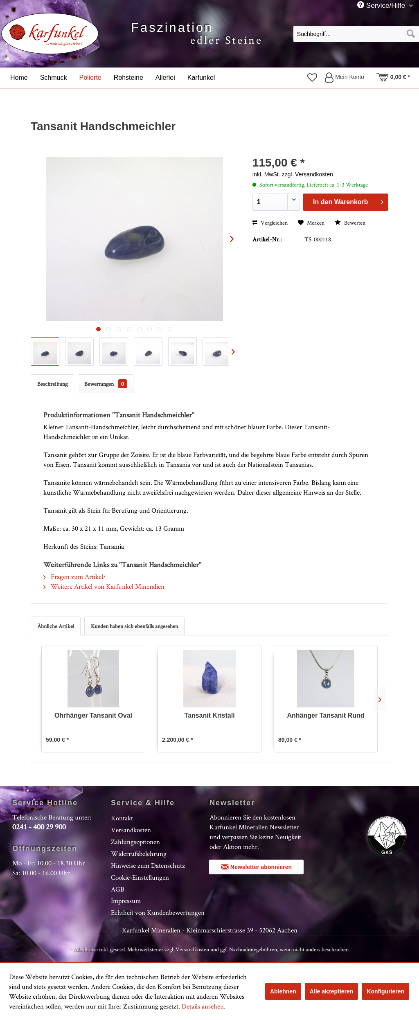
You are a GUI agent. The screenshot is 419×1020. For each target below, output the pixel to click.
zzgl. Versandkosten (307, 174)
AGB (117, 889)
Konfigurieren (385, 991)
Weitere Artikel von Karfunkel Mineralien (103, 586)
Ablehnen (283, 991)
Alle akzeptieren (332, 991)
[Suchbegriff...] (356, 34)
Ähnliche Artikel (55, 626)
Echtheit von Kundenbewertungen (158, 912)
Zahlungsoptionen (135, 841)
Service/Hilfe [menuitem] (382, 5)
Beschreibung (52, 383)
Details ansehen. (203, 1006)
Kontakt (122, 817)
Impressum (126, 900)
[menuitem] (356, 33)
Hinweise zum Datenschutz (148, 865)
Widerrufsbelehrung (139, 853)
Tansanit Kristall (209, 715)
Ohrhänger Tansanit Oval (93, 715)
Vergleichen (270, 222)
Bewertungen (105, 383)
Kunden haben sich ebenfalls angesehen (134, 626)
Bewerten (350, 222)
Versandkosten (131, 829)
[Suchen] (411, 34)
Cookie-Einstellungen (140, 877)
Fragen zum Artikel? (74, 576)
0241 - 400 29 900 (39, 827)
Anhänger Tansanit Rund (325, 715)
